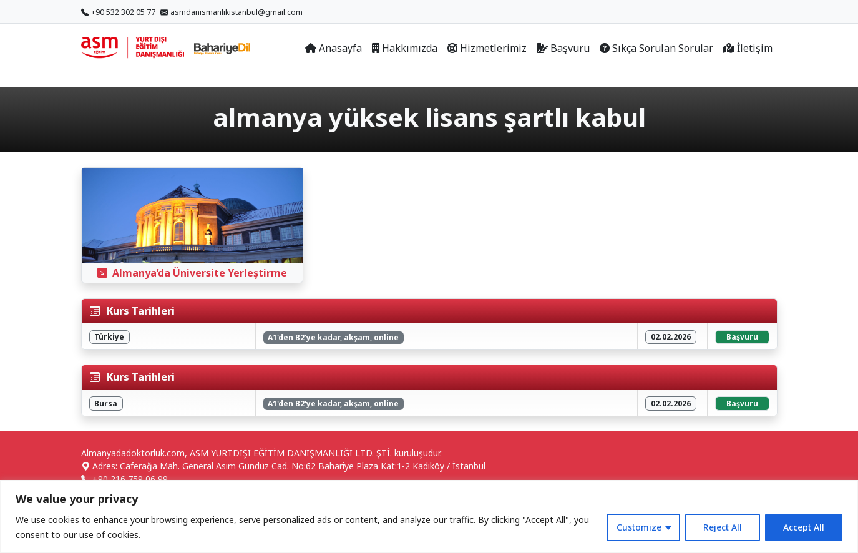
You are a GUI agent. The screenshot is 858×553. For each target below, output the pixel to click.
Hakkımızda (404, 48)
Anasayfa (333, 48)
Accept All (803, 527)
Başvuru (563, 48)
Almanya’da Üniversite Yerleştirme (192, 273)
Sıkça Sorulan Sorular (656, 48)
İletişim (748, 48)
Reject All (722, 527)
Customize (639, 527)
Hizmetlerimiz (487, 48)
